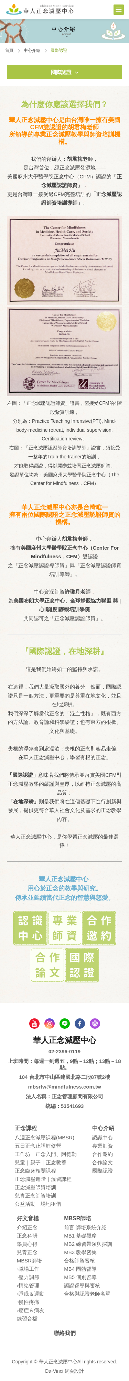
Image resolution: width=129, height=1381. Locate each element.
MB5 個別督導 (80, 1277)
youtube (34, 1023)
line (65, 1023)
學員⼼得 (27, 1244)
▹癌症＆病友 (30, 1310)
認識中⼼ (102, 1137)
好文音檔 (28, 1218)
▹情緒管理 (28, 1285)
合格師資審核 (79, 1260)
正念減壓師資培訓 (35, 1187)
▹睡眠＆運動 (30, 1294)
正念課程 (26, 1128)
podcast (95, 1023)
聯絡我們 (65, 1333)
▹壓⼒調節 (28, 1277)
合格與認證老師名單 (87, 1294)
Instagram (49, 1023)
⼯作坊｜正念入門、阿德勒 (46, 1154)
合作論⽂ (102, 1162)
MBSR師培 (29, 1260)
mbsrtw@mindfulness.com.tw (64, 1087)
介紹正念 (27, 1227)
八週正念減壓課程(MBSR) (44, 1137)
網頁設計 (74, 1371)
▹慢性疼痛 (28, 1302)
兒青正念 (27, 1252)
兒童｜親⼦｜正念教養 (40, 1162)
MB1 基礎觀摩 (80, 1236)
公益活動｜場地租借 (38, 1204)
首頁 (9, 50)
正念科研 (27, 1236)
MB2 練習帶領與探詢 (88, 1244)
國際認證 (61, 72)
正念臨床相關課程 (35, 1171)
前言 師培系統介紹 (85, 1227)
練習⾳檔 (27, 1319)
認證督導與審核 (82, 1285)
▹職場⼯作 (28, 1269)
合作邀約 (102, 1154)
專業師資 (102, 1146)
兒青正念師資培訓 (35, 1195)
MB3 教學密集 (80, 1252)
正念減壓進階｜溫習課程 (43, 1179)
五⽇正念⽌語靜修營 (38, 1146)
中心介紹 (32, 50)
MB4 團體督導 (80, 1269)
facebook (80, 1023)
